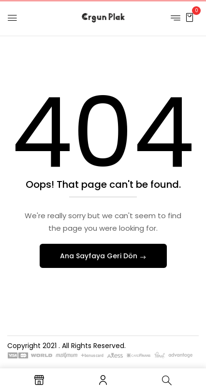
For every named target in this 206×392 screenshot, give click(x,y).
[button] (189, 17)
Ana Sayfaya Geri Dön (99, 256)
